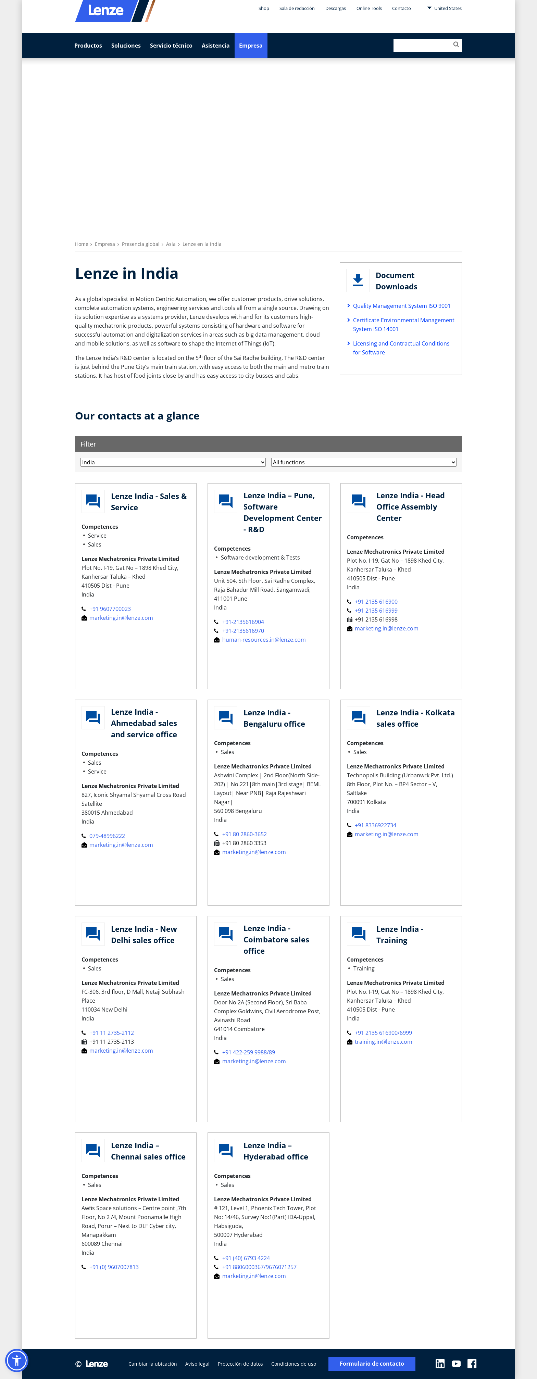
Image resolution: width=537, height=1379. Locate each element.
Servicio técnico (171, 45)
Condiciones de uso (293, 1364)
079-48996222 (103, 836)
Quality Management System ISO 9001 (402, 306)
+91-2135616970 (239, 631)
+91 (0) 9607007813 (110, 1267)
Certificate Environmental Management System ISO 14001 (403, 324)
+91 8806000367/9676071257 (255, 1267)
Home (81, 244)
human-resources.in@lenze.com (259, 639)
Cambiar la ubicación (152, 1364)
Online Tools (369, 8)
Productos (88, 45)
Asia (171, 244)
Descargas (335, 8)
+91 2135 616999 (372, 610)
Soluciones (126, 45)
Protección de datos (240, 1364)
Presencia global (141, 244)
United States (444, 7)
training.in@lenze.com (379, 1041)
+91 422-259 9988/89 (244, 1052)
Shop (264, 8)
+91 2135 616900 (372, 601)
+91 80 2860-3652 (240, 834)
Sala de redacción (297, 8)
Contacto (401, 8)
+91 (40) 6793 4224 (242, 1258)
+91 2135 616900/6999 (379, 1033)
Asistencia (216, 45)
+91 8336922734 (371, 825)
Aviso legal (197, 1364)
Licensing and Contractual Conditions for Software (401, 348)
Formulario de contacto (372, 1363)
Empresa (251, 45)
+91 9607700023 (106, 609)
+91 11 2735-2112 (108, 1033)
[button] (17, 1360)
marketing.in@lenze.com (117, 618)
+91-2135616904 (239, 622)
